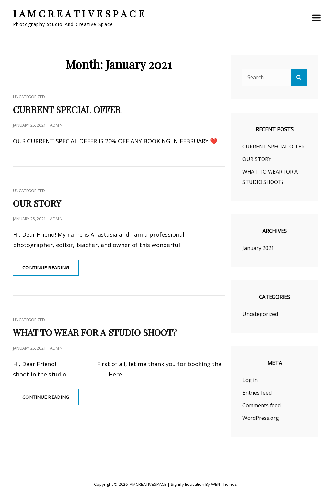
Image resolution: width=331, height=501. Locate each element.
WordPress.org (260, 417)
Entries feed (257, 392)
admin (56, 125)
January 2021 (258, 248)
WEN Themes (224, 484)
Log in (250, 380)
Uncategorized (29, 97)
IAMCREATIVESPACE (80, 13)
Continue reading (50, 270)
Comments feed (261, 405)
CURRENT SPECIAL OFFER (67, 109)
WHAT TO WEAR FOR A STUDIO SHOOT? (95, 332)
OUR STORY (37, 203)
